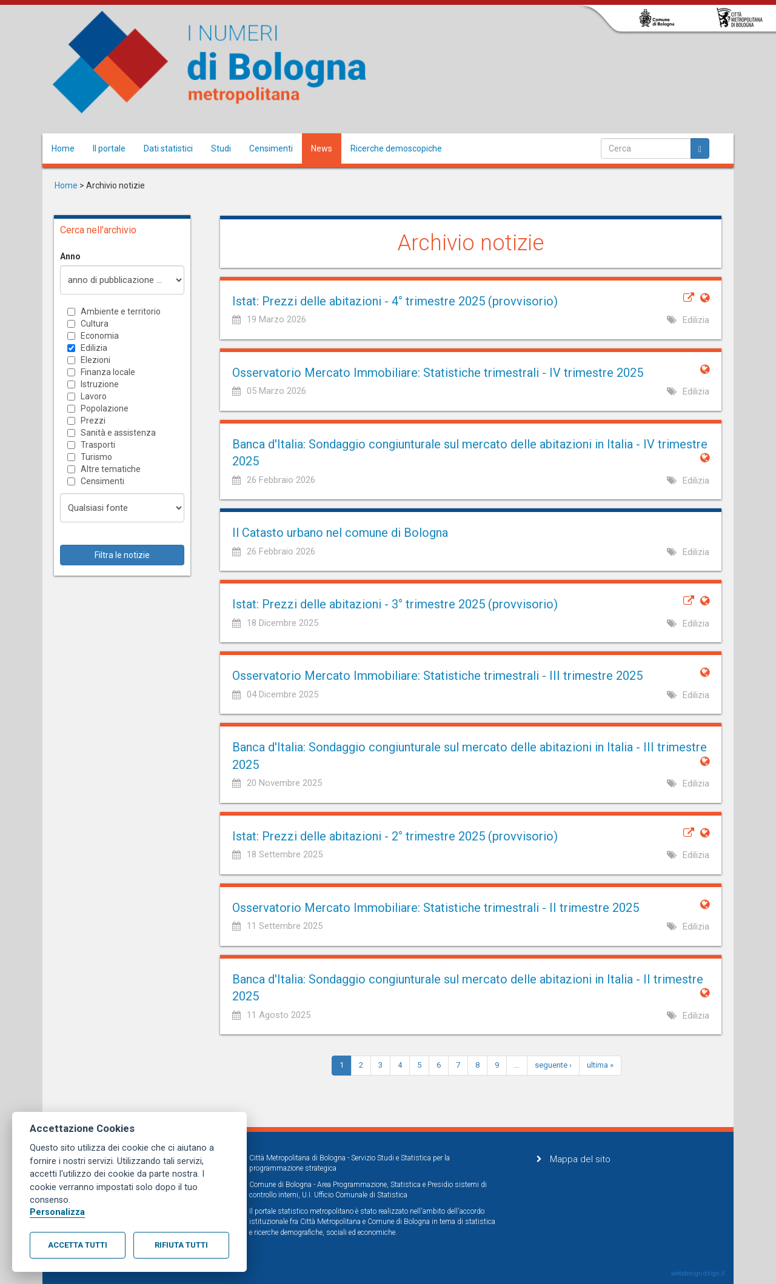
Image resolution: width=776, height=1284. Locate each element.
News (321, 148)
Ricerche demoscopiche (396, 148)
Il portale (109, 148)
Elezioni (95, 360)
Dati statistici (168, 148)
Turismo (96, 457)
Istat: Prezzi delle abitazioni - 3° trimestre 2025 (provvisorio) (395, 604)
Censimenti (271, 148)
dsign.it (713, 1273)
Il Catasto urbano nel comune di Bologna (340, 532)
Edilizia (94, 348)
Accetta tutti (77, 1244)
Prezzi (93, 420)
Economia (100, 336)
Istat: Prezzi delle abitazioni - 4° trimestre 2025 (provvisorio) (395, 301)
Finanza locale (108, 372)
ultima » (600, 1064)
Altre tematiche (111, 469)
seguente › (553, 1064)
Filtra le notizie (122, 555)
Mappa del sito (580, 1159)
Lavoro (94, 396)
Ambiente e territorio (121, 311)
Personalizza (57, 1212)
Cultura (95, 323)
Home (63, 148)
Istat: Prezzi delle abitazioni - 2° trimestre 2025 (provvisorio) (395, 836)
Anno (70, 256)
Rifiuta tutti (181, 1244)
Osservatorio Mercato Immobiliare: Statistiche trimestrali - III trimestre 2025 (437, 675)
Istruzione (100, 384)
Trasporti (98, 445)
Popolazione (105, 408)
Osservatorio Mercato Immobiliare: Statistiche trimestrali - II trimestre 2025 (435, 907)
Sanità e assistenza (118, 432)
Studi (221, 148)
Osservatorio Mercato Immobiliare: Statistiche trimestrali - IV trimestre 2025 (437, 372)
